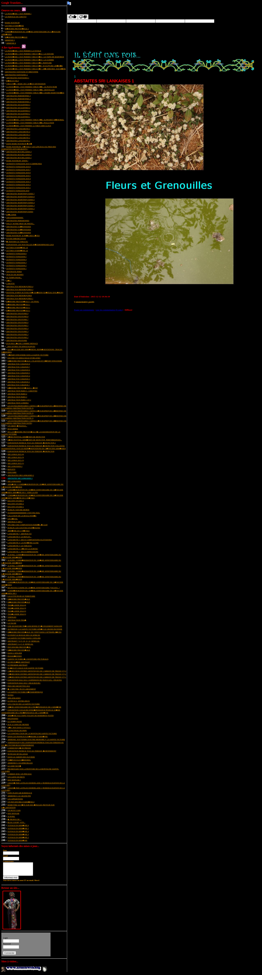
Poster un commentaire (84, 310)
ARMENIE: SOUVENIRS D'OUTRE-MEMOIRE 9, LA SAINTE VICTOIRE (36, 739)
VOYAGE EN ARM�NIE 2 (18, 837)
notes (10, 695)
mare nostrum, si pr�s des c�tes (23, 236)
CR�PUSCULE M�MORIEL (19, 760)
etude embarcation (16, 239)
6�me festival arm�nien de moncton (26, 437)
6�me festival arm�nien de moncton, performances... (34, 440)
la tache (11, 623)
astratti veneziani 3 (16, 263)
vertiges (11, 617)
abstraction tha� (16, 620)
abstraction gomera (17, 403)
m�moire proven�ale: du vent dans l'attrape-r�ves (34, 632)
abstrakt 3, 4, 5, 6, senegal (20, 644)
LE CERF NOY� (14, 766)
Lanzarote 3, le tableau (19, 546)
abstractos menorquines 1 (19, 298)
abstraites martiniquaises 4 (20, 203)
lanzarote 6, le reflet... (19, 537)
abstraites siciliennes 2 (18, 114)
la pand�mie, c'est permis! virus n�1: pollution (30, 123)
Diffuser (128, 310)
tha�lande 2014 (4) (16, 605)
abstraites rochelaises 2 (18, 155)
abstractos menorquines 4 (19, 286)
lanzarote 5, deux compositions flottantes (29, 540)
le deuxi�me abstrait (18, 662)
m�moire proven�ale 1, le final (22, 301)
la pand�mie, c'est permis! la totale (23, 51)
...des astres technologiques (20, 346)
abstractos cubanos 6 (18, 370)
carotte (10, 283)
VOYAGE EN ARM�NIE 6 (18, 825)
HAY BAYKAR (13, 813)
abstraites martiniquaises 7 (20, 194)
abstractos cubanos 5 (18, 373)
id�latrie (11, 215)
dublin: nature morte (18, 510)
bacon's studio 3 (15, 501)
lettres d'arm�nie (14, 26)
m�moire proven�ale (16, 37)
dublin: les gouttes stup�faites (23, 528)
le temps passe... (14, 278)
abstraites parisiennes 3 (18, 96)
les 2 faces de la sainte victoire (23, 704)
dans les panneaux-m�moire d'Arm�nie (27, 736)
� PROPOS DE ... (14, 819)
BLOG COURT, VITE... (16, 822)
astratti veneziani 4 (16, 260)
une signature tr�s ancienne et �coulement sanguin (34, 626)
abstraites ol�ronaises (18, 227)
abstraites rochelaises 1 (18, 158)
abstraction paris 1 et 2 (19, 400)
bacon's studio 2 (15, 504)
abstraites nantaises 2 (16, 75)
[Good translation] (72, 16)
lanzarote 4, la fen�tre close (23, 543)
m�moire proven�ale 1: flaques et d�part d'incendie (34, 361)
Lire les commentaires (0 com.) (109, 310)
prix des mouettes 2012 (18, 686)
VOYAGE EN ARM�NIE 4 (18, 831)
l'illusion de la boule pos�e (21, 516)
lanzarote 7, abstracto (19, 534)
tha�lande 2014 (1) (16, 614)
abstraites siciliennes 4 (18, 108)
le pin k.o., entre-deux (18, 701)
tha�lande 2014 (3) (16, 608)
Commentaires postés (84, 302)
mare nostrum (12, 23)
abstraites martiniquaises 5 (20, 200)
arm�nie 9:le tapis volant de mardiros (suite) (30, 715)
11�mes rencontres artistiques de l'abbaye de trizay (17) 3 (36, 671)
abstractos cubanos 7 (18, 367)
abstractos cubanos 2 (18, 382)
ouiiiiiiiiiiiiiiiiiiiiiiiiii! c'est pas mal (23, 513)
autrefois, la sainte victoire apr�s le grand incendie (34, 629)
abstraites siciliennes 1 (18, 117)
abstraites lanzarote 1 (18, 141)
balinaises (12, 718)
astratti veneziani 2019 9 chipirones (24, 164)
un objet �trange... (17, 426)
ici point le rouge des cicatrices (23, 635)
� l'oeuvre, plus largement (21, 689)
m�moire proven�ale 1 (17, 29)
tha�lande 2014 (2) (16, 611)
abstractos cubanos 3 (18, 379)
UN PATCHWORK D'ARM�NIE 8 (20, 802)
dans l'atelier (14, 653)
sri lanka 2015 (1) (15, 463)
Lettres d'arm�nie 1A (17, 248)
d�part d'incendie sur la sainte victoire (27, 355)
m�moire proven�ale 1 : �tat (22, 388)
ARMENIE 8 (11, 43)
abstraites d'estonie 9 (17, 313)
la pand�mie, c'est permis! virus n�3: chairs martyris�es (35, 93)
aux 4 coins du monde (18, 724)
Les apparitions (15, 799)
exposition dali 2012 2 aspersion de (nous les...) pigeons (34, 680)
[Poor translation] (83, 16)
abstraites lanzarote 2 (18, 138)
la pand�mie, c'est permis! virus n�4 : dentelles (30, 90)
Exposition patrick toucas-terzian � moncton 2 (31, 443)
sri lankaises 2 (14, 466)
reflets (11, 469)
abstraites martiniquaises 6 (20, 197)
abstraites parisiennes (17, 221)
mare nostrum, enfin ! (17, 161)
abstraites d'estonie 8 (17, 316)
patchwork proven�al (19, 647)
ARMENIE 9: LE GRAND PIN (19, 796)
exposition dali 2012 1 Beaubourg (23, 683)
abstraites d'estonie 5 (17, 325)
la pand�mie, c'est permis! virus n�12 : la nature (29, 54)
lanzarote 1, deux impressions (22, 552)
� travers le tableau (17, 242)
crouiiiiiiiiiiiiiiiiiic (14, 218)
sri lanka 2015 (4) (15, 454)
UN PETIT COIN (13, 810)
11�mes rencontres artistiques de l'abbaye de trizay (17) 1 (36, 677)
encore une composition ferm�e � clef (27, 525)
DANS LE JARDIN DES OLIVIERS (21, 757)
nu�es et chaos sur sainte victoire (25, 668)
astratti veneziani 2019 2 (18, 185)
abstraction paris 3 (17, 397)
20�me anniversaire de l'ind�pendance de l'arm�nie (34, 707)
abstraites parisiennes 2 (18, 99)
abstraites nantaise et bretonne (21, 72)
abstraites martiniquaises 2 (20, 209)
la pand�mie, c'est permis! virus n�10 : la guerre (29, 60)
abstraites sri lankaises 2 (20, 475)
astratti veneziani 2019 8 (18, 167)
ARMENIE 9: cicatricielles (20, 763)
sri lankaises (14, 481)
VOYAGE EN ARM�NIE (17, 840)
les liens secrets (16, 777)
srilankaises (13, 698)
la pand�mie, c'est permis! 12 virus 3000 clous (28, 126)
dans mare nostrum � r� (19, 144)
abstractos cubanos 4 (18, 376)
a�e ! (8, 280)
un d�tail (12, 519)
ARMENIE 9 (9, 40)
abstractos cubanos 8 (18, 364)
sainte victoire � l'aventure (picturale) (27, 659)
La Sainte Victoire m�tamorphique (25, 692)
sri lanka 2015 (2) (15, 460)
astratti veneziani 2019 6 (18, 173)
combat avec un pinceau (19, 774)
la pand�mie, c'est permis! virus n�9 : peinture (28, 63)
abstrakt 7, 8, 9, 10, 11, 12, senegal (23, 641)
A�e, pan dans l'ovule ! (19, 727)
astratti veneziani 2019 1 (18, 188)
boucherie (12, 429)
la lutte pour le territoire (21, 596)
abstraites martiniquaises (19, 212)
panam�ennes (14, 656)
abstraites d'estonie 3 (17, 331)
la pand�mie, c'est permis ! (18, 14)
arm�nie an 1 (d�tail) (18, 531)
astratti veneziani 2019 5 (18, 176)
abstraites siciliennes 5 (18, 105)
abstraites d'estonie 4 (17, 328)
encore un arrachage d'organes (23, 358)
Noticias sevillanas (17, 754)
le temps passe (14, 721)
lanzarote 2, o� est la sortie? (22, 549)
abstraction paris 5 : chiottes (22, 391)
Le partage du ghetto (15, 17)
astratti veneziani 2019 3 (18, 182)
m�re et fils (12, 81)
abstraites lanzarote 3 (18, 135)
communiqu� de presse (19, 748)
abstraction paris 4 (17, 394)
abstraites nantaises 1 (17, 78)
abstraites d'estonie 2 (17, 337)
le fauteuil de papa (17, 730)
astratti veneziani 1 (16, 269)
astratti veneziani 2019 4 (18, 179)
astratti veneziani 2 (16, 266)
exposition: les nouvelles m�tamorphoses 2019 (30, 245)
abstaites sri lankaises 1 (19, 478)
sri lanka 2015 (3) (15, 457)
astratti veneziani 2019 (17, 191)
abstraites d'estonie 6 (17, 322)
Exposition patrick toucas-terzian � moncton (30, 451)
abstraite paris (14, 272)
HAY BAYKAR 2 (14, 780)
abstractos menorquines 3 (19, 289)
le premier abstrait (17, 665)
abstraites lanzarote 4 (18, 132)
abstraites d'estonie (16, 340)
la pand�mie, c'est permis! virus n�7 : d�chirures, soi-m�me (35, 69)
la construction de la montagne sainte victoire (32, 733)
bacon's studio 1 (15, 507)
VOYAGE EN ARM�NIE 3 (18, 834)
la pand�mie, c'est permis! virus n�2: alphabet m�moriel (35, 120)
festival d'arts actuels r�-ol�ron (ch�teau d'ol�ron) (34, 292)
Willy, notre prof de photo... (20, 224)
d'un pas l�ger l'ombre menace (22, 343)
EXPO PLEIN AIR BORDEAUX (19, 793)
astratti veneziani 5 (16, 257)
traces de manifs (14, 275)
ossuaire (11, 472)
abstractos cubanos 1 (18, 385)
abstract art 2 (14, 522)
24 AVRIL (11, 816)
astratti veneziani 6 (16, 254)
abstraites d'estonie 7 (17, 319)
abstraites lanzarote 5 (18, 129)
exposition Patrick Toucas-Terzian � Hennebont (31, 751)
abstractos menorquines (19, 295)
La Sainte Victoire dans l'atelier (23, 638)
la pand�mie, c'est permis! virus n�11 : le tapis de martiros (34, 57)
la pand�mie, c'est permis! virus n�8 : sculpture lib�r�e (34, 66)
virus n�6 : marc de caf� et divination (26, 84)
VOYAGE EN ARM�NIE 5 (18, 828)
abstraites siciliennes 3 (18, 111)
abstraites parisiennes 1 (18, 102)
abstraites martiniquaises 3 (20, 206)
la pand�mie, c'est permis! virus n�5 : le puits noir (31, 87)
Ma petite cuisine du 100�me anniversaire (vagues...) (33, 588)
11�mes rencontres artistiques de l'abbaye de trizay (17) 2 (36, 674)
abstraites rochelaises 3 (18, 152)
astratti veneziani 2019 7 (18, 170)
